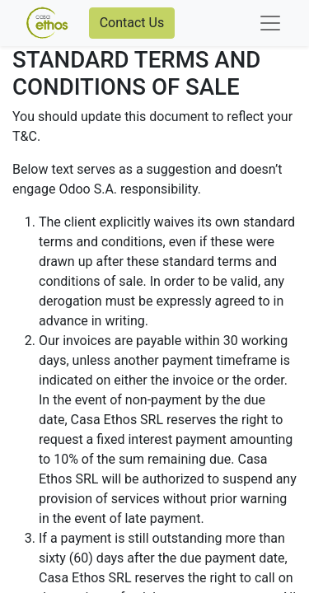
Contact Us (132, 22)
